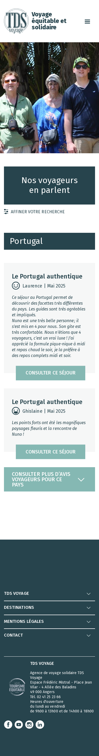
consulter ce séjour (51, 373)
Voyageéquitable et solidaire (49, 21)
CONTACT (13, 635)
